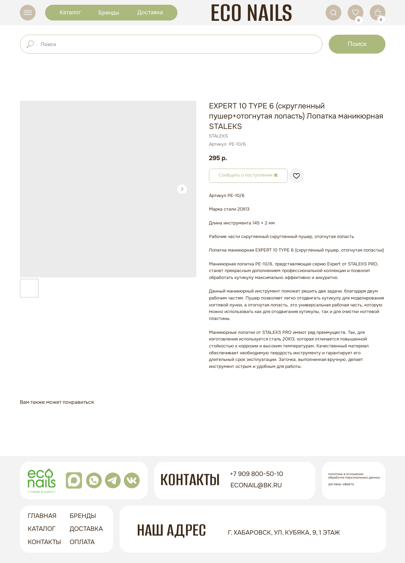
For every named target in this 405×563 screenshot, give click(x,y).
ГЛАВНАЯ (42, 516)
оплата (82, 542)
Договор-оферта (341, 484)
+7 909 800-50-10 (256, 474)
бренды (83, 516)
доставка (86, 529)
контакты (44, 542)
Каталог (70, 12)
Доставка (150, 12)
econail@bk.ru (256, 485)
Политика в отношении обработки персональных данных (354, 475)
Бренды (108, 12)
